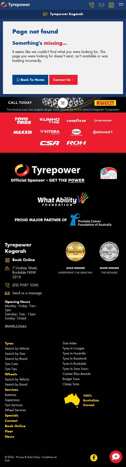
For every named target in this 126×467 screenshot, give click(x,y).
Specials (11, 415)
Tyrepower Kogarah (63, 14)
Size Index (70, 343)
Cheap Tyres (71, 384)
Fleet (9, 431)
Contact (11, 421)
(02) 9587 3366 (25, 285)
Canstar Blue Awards (76, 374)
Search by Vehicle (17, 348)
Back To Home (30, 80)
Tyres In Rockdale (74, 364)
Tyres (9, 343)
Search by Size (15, 354)
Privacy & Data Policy (28, 457)
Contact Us (63, 80)
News (9, 436)
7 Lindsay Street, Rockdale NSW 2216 (25, 272)
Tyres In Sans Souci (75, 369)
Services (11, 389)
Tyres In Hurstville (74, 353)
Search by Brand (16, 359)
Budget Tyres (71, 379)
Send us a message (27, 293)
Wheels (11, 374)
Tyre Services (13, 405)
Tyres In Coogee (73, 348)
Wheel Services (15, 410)
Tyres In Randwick (75, 358)
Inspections (12, 400)
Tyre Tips (11, 369)
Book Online (15, 426)
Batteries (10, 395)
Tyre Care (11, 364)
